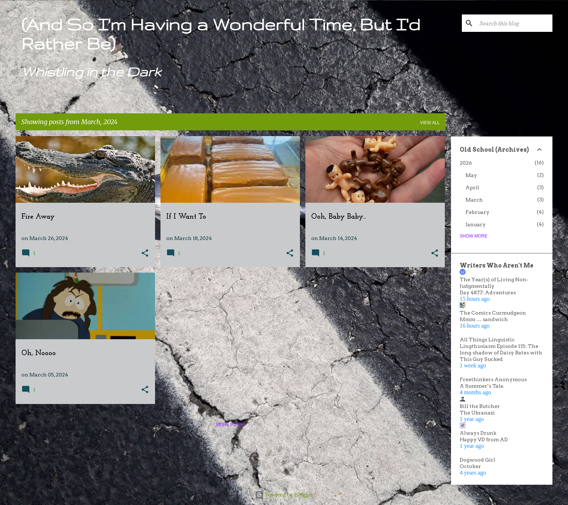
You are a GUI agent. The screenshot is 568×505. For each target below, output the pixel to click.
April (472, 187)
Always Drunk (478, 433)
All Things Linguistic (487, 339)
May (471, 175)
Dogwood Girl (477, 460)
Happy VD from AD (484, 439)
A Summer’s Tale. (482, 386)
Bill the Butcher (480, 406)
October (470, 466)
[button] (145, 253)
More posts (230, 424)
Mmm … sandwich (484, 319)
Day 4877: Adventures (488, 292)
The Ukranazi (477, 413)
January (475, 224)
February (477, 212)
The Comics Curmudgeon (493, 313)
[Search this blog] (514, 23)
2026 (466, 163)
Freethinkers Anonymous (493, 379)
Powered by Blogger (284, 495)
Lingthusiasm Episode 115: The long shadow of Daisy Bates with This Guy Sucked (501, 352)
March (474, 200)
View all (430, 122)
